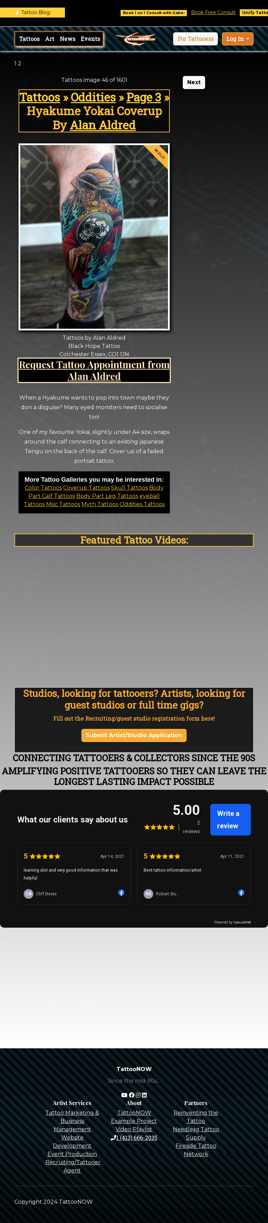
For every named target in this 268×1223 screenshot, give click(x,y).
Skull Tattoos (129, 487)
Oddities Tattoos (142, 504)
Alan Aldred (103, 124)
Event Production (72, 1154)
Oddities (93, 97)
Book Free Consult (219, 12)
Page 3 (143, 97)
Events (90, 38)
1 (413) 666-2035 (134, 1137)
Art (49, 38)
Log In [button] (235, 38)
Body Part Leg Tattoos (107, 496)
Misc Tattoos (63, 504)
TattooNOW (134, 1113)
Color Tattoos (43, 487)
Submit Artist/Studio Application (134, 735)
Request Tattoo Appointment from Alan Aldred (94, 370)
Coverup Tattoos (86, 487)
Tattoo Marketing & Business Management (72, 1121)
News (67, 38)
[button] (195, 38)
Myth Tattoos (99, 504)
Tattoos (29, 38)
